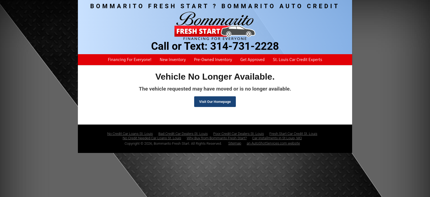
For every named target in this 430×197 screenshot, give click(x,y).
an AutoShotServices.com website (273, 143)
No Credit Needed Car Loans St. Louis (152, 138)
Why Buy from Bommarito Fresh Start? (217, 138)
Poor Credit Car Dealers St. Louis (238, 134)
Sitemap (234, 143)
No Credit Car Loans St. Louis (130, 134)
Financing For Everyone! (129, 59)
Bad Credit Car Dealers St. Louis (183, 134)
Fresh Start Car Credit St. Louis (293, 134)
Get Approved (252, 59)
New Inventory (173, 59)
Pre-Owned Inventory (213, 59)
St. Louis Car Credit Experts (297, 59)
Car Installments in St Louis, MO (277, 138)
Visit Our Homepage (215, 102)
